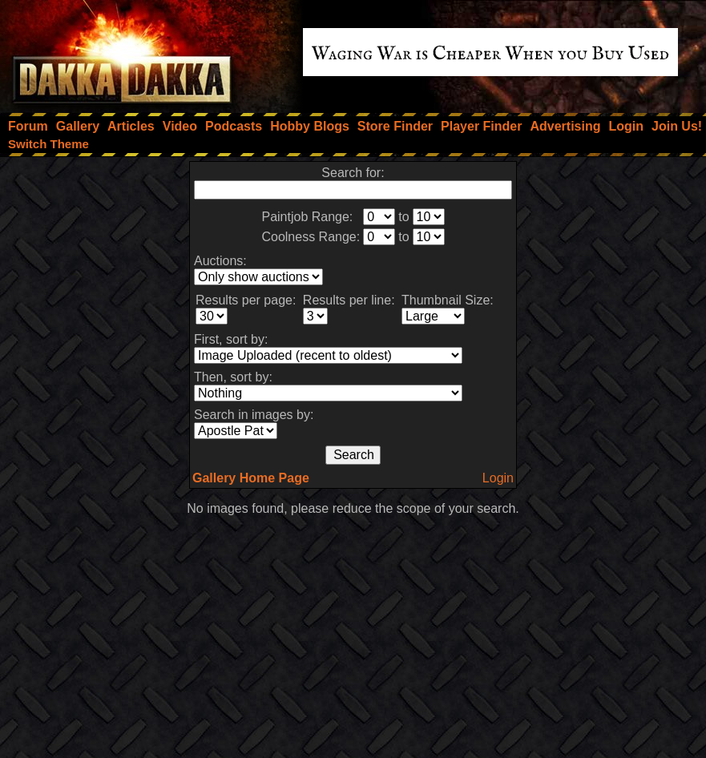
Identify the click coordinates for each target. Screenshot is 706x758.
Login (498, 478)
